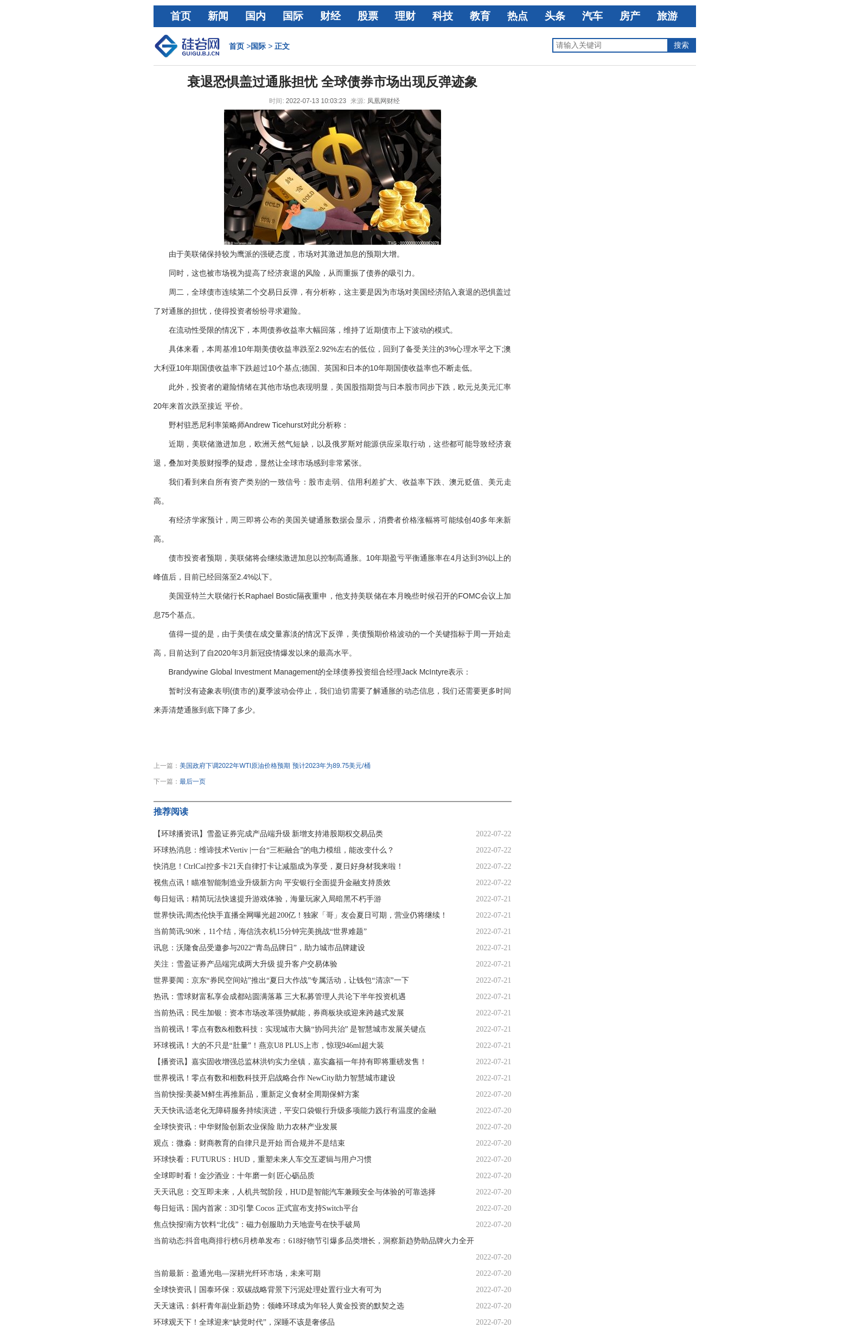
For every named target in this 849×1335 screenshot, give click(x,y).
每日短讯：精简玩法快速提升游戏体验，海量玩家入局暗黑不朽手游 (267, 899)
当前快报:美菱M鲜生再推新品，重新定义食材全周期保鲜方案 (257, 1094)
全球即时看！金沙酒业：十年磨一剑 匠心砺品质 (234, 1176)
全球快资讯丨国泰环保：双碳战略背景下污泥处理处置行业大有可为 (267, 1290)
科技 (442, 16)
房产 (630, 16)
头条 (555, 16)
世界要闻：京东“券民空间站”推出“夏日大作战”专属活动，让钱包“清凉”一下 (281, 980)
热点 (517, 16)
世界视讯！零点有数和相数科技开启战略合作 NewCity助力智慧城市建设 (274, 1078)
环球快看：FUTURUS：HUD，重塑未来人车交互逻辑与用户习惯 (263, 1159)
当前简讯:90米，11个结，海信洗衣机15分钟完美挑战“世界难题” (260, 931)
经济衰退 (216, 728)
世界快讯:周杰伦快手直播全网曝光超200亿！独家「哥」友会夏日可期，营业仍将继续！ (301, 915)
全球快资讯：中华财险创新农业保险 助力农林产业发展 (246, 1127)
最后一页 (193, 781)
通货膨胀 (248, 728)
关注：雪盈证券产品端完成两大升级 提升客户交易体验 (246, 964)
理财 (405, 16)
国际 (293, 16)
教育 (480, 16)
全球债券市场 (288, 728)
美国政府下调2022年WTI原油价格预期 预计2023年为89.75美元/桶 (275, 766)
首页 (180, 16)
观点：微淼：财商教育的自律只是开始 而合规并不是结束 (250, 1143)
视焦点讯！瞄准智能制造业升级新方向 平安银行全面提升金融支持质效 (272, 883)
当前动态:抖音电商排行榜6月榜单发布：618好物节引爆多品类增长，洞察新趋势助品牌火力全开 (314, 1241)
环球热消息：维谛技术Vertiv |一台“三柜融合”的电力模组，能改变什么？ (274, 850)
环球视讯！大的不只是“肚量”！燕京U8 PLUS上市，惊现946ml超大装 (269, 1045)
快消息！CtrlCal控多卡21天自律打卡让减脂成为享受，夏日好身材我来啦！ (279, 866)
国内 (255, 16)
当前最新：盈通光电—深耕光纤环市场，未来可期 (237, 1273)
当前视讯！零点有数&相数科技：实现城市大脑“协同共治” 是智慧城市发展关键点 (290, 1029)
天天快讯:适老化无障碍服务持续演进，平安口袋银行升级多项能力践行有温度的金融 (295, 1111)
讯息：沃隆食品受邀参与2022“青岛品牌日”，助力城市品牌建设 (259, 948)
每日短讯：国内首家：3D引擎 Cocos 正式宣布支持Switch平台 (256, 1208)
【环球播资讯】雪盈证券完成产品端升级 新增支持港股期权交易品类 (269, 834)
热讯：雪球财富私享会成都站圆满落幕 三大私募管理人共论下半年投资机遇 (280, 997)
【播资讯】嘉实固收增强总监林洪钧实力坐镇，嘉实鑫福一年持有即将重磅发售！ (290, 1062)
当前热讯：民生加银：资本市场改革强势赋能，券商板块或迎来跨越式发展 (279, 1013)
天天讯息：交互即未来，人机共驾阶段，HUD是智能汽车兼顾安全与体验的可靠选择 (295, 1192)
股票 (368, 16)
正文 (282, 46)
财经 (330, 16)
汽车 (592, 16)
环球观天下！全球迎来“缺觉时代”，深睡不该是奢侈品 (244, 1322)
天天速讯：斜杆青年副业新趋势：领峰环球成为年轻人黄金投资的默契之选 (279, 1306)
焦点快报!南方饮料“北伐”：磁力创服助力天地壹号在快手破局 (257, 1224)
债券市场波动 (336, 728)
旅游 (667, 16)
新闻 (218, 16)
